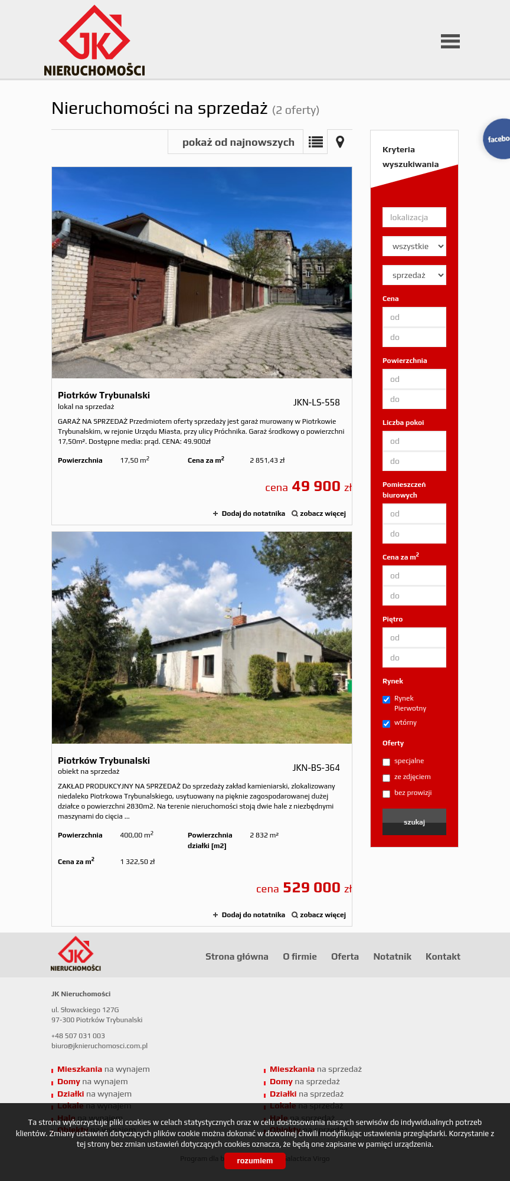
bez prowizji (406, 793)
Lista (315, 141)
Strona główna (237, 956)
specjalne (403, 761)
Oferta (345, 956)
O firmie (300, 956)
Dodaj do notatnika (253, 513)
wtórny (399, 723)
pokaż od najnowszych (238, 142)
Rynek (392, 681)
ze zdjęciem (406, 777)
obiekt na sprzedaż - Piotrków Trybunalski (202, 729)
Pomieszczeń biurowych (404, 489)
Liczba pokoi (403, 422)
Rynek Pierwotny (404, 703)
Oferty (393, 743)
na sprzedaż (316, 1069)
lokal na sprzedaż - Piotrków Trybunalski (202, 346)
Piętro (392, 619)
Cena (390, 299)
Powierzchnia (404, 360)
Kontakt (443, 956)
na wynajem (103, 1069)
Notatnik (392, 956)
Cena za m (400, 556)
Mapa (340, 141)
